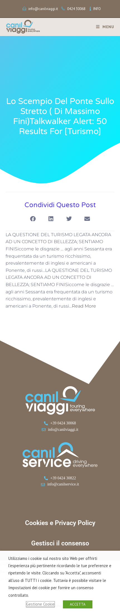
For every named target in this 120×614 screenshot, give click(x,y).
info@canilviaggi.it (43, 8)
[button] (33, 219)
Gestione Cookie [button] (40, 604)
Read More (84, 306)
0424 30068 (76, 8)
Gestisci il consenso (60, 543)
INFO (97, 8)
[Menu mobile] (103, 26)
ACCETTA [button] (77, 604)
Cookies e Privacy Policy (60, 523)
